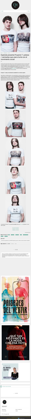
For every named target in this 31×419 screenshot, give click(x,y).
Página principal (4, 409)
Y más (23, 418)
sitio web (21, 224)
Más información (21, 418)
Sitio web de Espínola (15, 227)
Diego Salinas (14, 68)
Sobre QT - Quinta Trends (19, 409)
